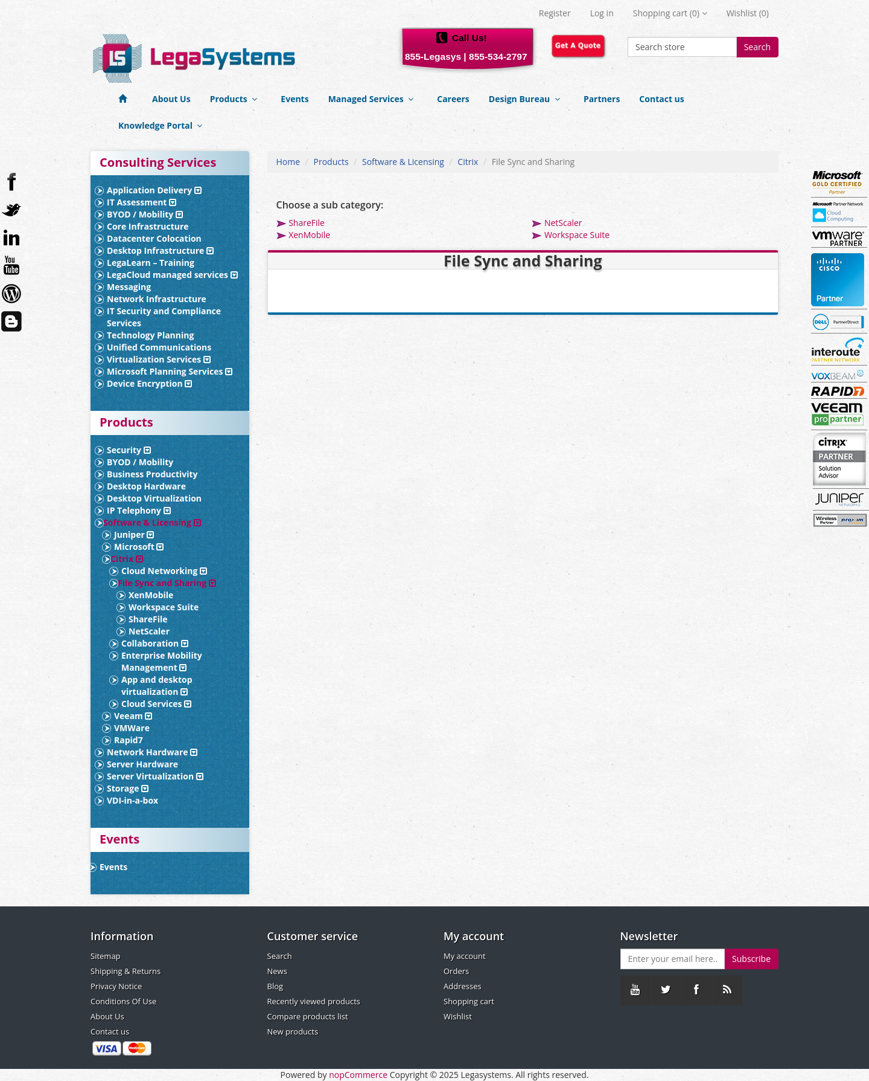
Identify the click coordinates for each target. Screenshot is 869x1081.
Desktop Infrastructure (160, 250)
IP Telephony (139, 510)
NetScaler (149, 631)
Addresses (463, 986)
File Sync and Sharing (167, 583)
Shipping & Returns (126, 971)
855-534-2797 (498, 56)
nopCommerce (358, 1074)
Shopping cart (469, 1001)
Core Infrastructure (148, 226)
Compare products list (307, 1016)
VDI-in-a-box (132, 800)
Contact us (661, 99)
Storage (127, 788)
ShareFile (148, 619)
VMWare (132, 728)
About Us (171, 99)
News (277, 971)
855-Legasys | (435, 56)
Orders (456, 971)
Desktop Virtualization (154, 498)
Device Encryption (149, 383)
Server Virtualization (155, 776)
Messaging (129, 286)
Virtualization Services (159, 359)
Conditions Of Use (123, 1001)
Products (236, 99)
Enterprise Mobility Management (161, 661)
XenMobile (151, 595)
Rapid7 (128, 740)
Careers (453, 99)
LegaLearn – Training (150, 262)
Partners (602, 99)
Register (555, 13)
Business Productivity (152, 474)
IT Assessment (141, 202)
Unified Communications (159, 347)
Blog (275, 986)
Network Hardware (152, 752)
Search (757, 47)
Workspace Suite (164, 607)
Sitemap (106, 955)
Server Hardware (142, 764)
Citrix (126, 558)
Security (129, 450)
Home (288, 161)
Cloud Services (156, 703)
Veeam (133, 715)
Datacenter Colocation (154, 238)
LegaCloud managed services (172, 274)
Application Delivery (154, 190)
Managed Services (373, 99)
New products (293, 1031)
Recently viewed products (313, 1001)
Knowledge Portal (162, 125)
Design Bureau (526, 99)
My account (465, 955)
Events (294, 99)
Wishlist (458, 1016)
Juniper (134, 534)
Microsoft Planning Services (169, 371)
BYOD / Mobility (145, 214)
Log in (602, 13)
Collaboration (154, 643)
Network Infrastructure (156, 299)
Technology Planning (150, 335)
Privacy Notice (116, 986)
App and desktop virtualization (157, 685)
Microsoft (139, 546)
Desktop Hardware (146, 486)
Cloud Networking (164, 570)
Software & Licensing (152, 522)
